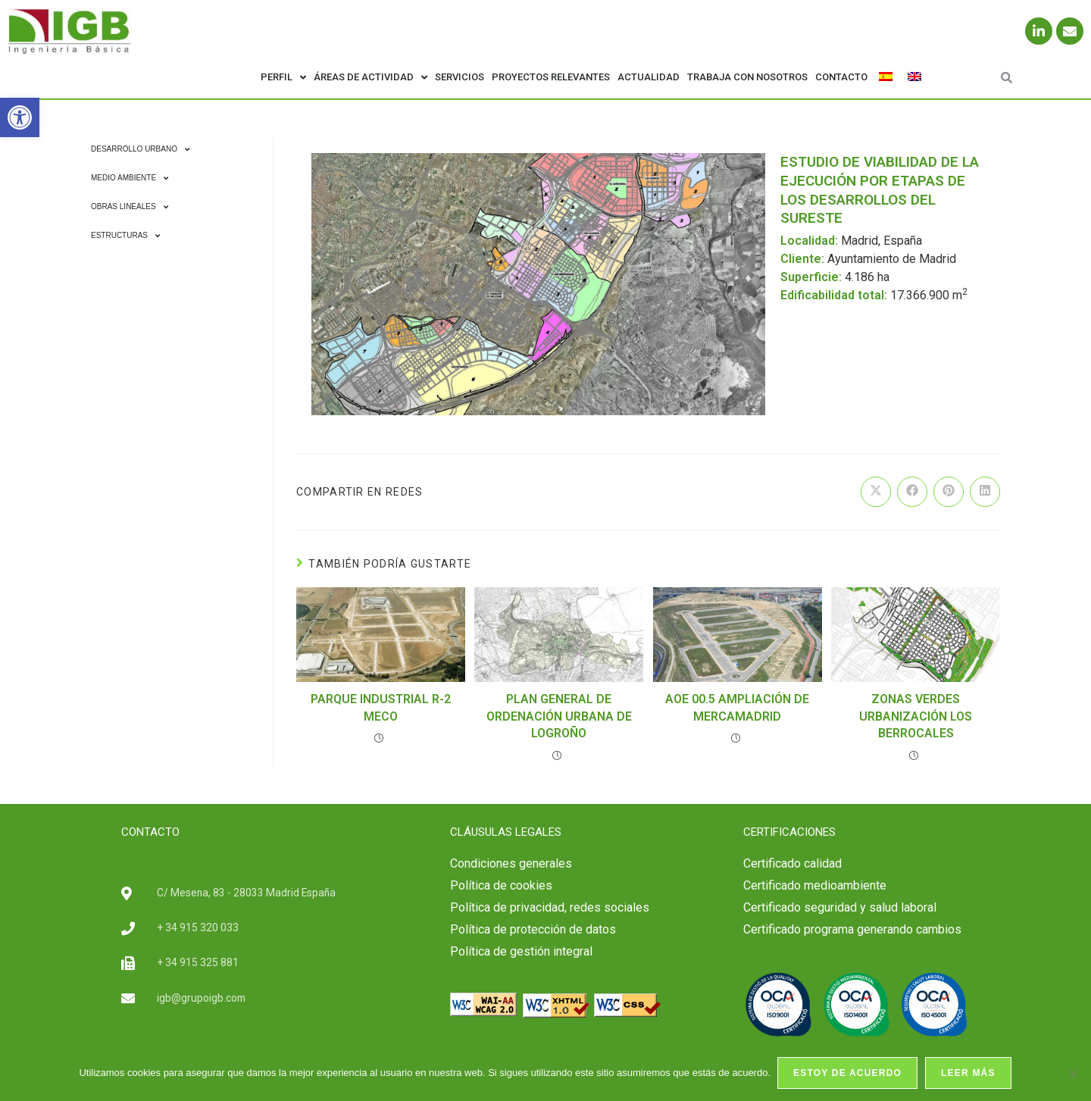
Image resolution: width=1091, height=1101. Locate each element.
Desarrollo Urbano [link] (140, 149)
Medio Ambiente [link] (129, 178)
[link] (19, 117)
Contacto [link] (841, 77)
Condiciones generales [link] (511, 863)
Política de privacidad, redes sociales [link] (549, 907)
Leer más (969, 1073)
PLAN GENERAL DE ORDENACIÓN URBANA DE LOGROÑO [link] (559, 716)
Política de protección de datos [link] (533, 929)
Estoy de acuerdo (848, 1073)
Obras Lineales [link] (129, 206)
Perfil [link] (283, 77)
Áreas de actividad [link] (370, 77)
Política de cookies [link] (501, 885)
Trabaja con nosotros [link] (747, 77)
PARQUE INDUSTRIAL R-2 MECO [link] (381, 707)
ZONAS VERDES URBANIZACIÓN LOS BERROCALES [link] (915, 716)
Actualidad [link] (648, 77)
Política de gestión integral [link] (521, 951)
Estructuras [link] (125, 235)
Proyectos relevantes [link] (551, 77)
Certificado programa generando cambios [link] (852, 929)
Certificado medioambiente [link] (814, 885)
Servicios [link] (459, 77)
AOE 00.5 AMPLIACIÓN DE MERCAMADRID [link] (737, 707)
